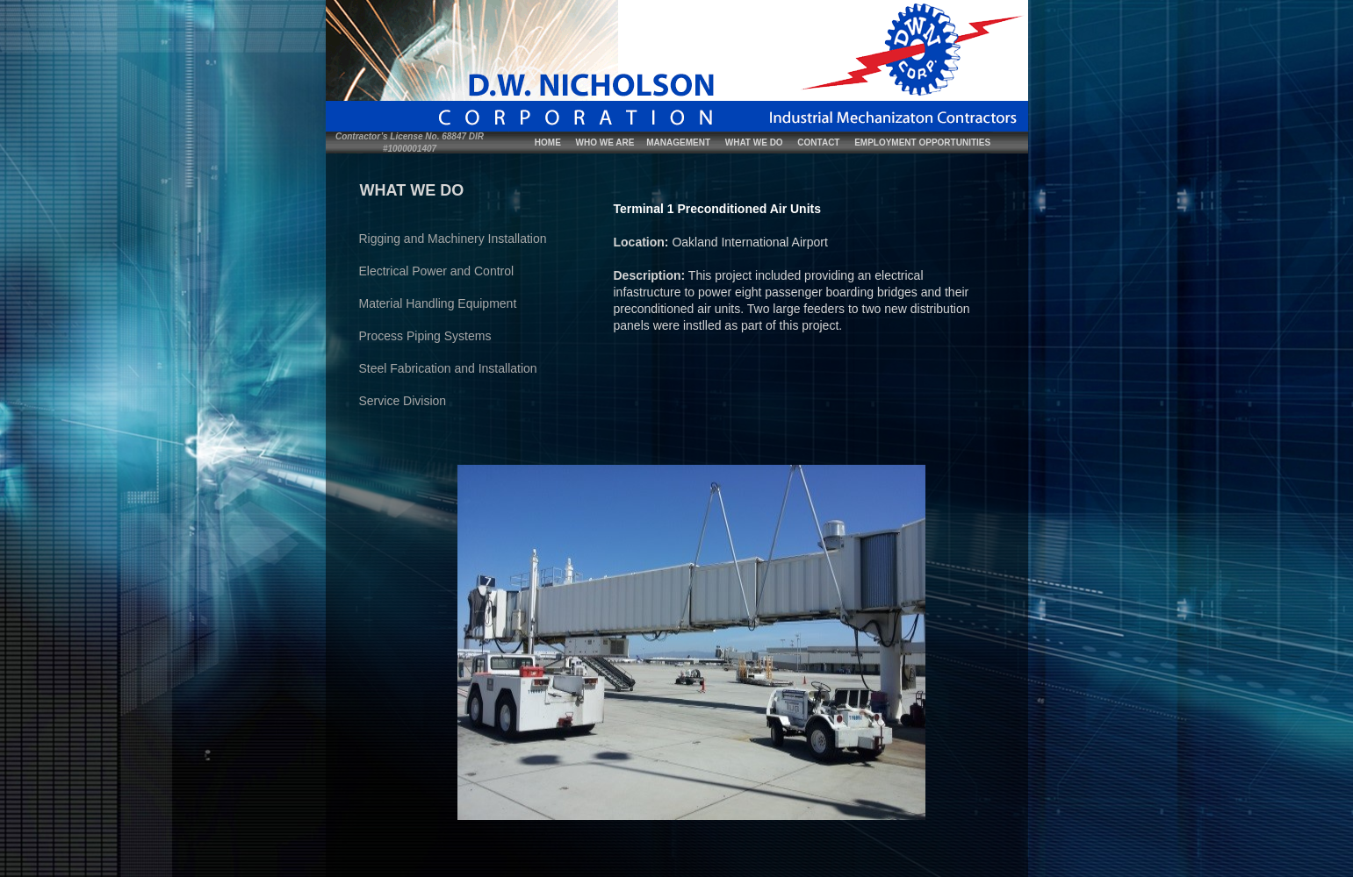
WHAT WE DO (754, 142)
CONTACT (818, 142)
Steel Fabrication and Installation (448, 368)
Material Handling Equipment (438, 303)
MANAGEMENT (678, 142)
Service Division (403, 401)
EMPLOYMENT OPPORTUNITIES (922, 142)
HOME (548, 142)
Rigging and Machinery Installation (453, 239)
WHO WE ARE (605, 142)
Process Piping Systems (425, 336)
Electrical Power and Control (437, 271)
